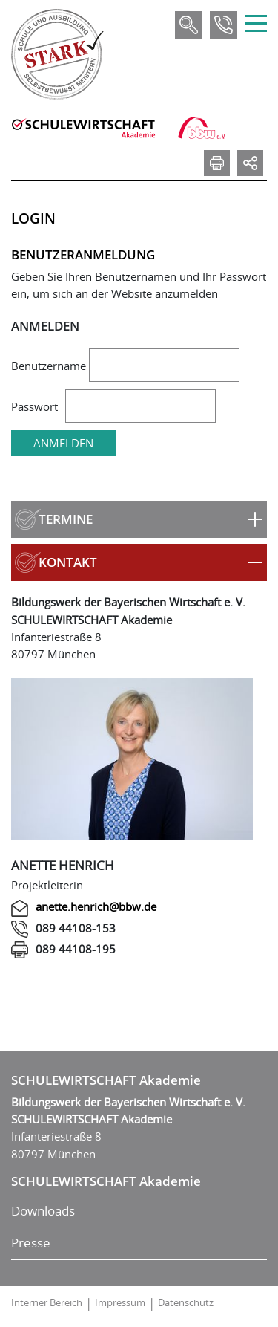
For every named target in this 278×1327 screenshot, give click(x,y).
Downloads (43, 1210)
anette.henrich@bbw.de (96, 906)
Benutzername (48, 365)
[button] (139, 519)
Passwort (34, 406)
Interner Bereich (46, 1302)
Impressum (120, 1302)
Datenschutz (186, 1302)
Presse (30, 1242)
